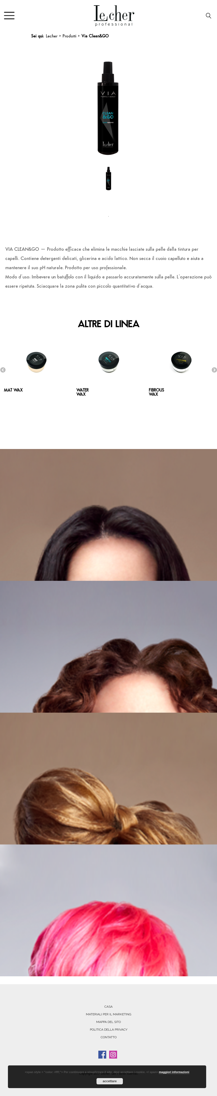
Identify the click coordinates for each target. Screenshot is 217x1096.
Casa (108, 1006)
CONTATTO (109, 1037)
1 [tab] (108, 216)
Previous (3, 370)
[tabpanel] (108, 186)
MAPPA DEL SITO (108, 1022)
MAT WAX (13, 390)
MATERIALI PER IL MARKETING (108, 1014)
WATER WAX (82, 392)
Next (214, 370)
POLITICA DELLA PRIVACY (108, 1029)
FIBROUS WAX (156, 392)
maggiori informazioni (174, 1072)
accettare (110, 1081)
